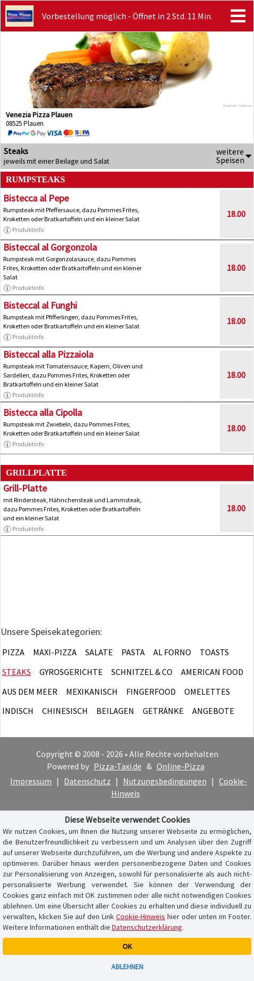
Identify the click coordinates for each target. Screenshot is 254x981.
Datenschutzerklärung (147, 927)
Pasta (133, 652)
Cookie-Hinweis (140, 916)
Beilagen (115, 710)
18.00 (236, 213)
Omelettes (207, 691)
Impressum (31, 781)
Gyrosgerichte (71, 671)
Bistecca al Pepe (36, 198)
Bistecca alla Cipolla (42, 412)
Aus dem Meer (30, 691)
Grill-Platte (25, 488)
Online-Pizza (180, 766)
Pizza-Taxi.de (118, 766)
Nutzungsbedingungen (165, 781)
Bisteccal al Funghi (40, 305)
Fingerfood (151, 691)
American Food (212, 671)
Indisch (18, 710)
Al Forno (172, 652)
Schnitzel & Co (142, 671)
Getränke (163, 710)
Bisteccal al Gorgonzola (50, 247)
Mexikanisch (92, 691)
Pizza (13, 652)
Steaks (16, 671)
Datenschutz (87, 781)
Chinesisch (65, 710)
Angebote (213, 710)
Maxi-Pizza (55, 652)
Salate (99, 652)
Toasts (214, 652)
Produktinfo (23, 230)
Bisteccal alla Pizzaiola (48, 354)
